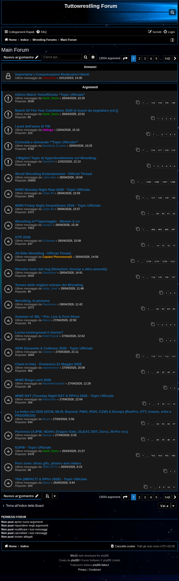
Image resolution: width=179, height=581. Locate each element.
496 (166, 229)
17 (174, 245)
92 (174, 213)
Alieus (46, 320)
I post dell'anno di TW (32, 126)
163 (153, 455)
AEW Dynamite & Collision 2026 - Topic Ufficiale (54, 348)
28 (157, 372)
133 (153, 102)
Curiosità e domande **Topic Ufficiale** (46, 142)
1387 (164, 182)
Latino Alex (49, 177)
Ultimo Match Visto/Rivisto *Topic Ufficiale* (50, 95)
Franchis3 (49, 77)
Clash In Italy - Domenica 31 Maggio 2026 (48, 364)
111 (160, 356)
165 (166, 455)
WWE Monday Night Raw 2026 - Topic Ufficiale (52, 190)
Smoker (47, 224)
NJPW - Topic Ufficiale (33, 447)
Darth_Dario (50, 98)
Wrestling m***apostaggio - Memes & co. (48, 221)
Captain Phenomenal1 (57, 256)
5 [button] (156, 58)
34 (157, 423)
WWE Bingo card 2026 (33, 380)
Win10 (74, 555)
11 (168, 404)
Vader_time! (50, 288)
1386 (156, 182)
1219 (156, 261)
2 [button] (139, 58)
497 (173, 229)
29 (163, 372)
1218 (148, 261)
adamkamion (50, 367)
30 (168, 372)
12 (174, 404)
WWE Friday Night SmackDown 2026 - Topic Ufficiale (58, 205)
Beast (46, 419)
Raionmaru (49, 272)
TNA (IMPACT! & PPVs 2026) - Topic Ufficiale (51, 479)
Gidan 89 (48, 193)
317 (160, 150)
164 (160, 455)
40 (168, 439)
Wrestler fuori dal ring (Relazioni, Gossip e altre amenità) (61, 269)
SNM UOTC (50, 466)
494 (153, 229)
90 (163, 213)
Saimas (47, 435)
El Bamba (48, 240)
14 (157, 245)
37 (174, 423)
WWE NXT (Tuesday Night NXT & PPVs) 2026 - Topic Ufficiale (64, 396)
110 (153, 356)
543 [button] (167, 58)
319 (173, 150)
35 (163, 423)
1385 (148, 182)
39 (163, 439)
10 (163, 404)
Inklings (47, 129)
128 (160, 197)
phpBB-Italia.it (101, 565)
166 (173, 455)
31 (174, 372)
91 (168, 213)
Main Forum (15, 50)
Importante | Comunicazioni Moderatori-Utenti (52, 74)
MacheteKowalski (53, 383)
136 (173, 102)
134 (160, 102)
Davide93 (48, 161)
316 (153, 150)
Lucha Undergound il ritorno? (39, 332)
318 (166, 150)
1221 (172, 261)
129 (166, 197)
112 (166, 356)
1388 (172, 182)
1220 (164, 261)
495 (160, 229)
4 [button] (151, 58)
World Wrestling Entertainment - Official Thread (53, 174)
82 (157, 308)
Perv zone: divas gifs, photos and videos (48, 463)
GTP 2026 (23, 237)
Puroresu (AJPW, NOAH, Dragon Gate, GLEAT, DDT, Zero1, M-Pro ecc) (71, 432)
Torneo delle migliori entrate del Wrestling (49, 285)
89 (157, 213)
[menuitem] (41, 32)
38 (157, 439)
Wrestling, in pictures (32, 301)
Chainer (47, 351)
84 (168, 308)
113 (173, 356)
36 (168, 423)
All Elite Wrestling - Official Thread (43, 253)
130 (173, 197)
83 (163, 308)
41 (174, 439)
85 (174, 308)
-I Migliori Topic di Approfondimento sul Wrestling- (56, 158)
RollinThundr (50, 335)
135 (166, 102)
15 (163, 245)
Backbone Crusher (54, 145)
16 (168, 245)
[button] (125, 58)
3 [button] (145, 58)
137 (173, 277)
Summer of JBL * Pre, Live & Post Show (47, 317)
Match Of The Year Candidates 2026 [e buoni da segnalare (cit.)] (66, 110)
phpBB (75, 560)
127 (153, 197)
